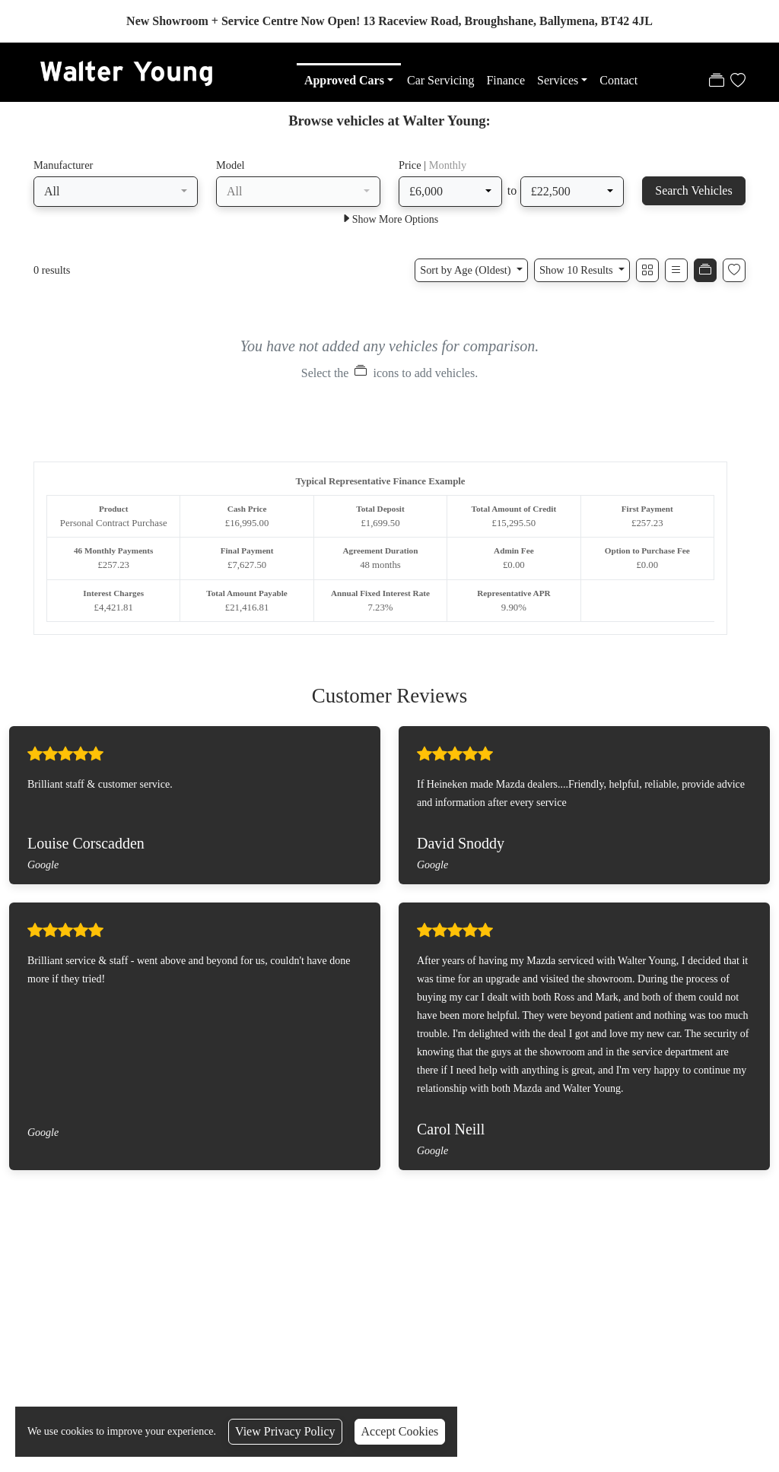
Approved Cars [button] (344, 80)
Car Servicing (440, 80)
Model (230, 166)
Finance (505, 80)
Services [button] (557, 80)
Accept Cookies (400, 1431)
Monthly (448, 166)
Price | (432, 166)
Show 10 (577, 271)
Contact (618, 80)
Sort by (467, 271)
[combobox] (115, 193)
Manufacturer (63, 166)
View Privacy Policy (285, 1431)
